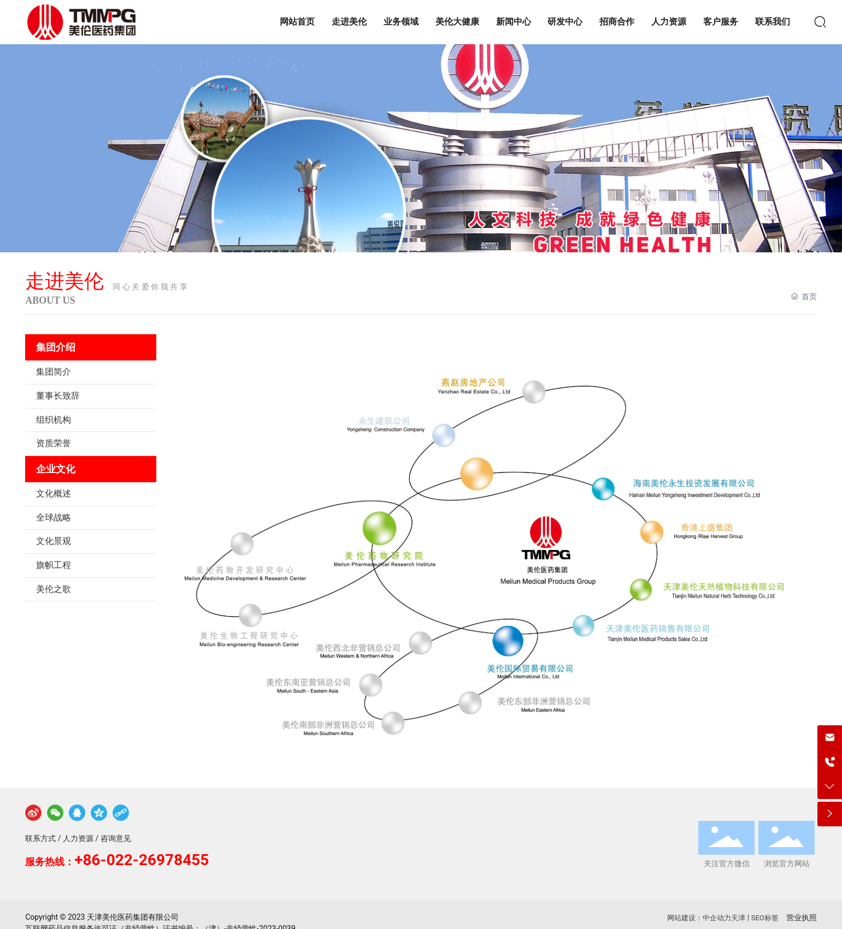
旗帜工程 (53, 565)
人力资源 (78, 838)
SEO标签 (765, 918)
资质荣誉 (53, 443)
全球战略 (53, 517)
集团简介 (53, 371)
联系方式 (40, 838)
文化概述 (53, 493)
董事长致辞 (58, 395)
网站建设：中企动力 (699, 918)
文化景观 (53, 541)
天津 (738, 918)
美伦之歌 (53, 589)
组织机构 (53, 419)
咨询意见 (116, 838)
